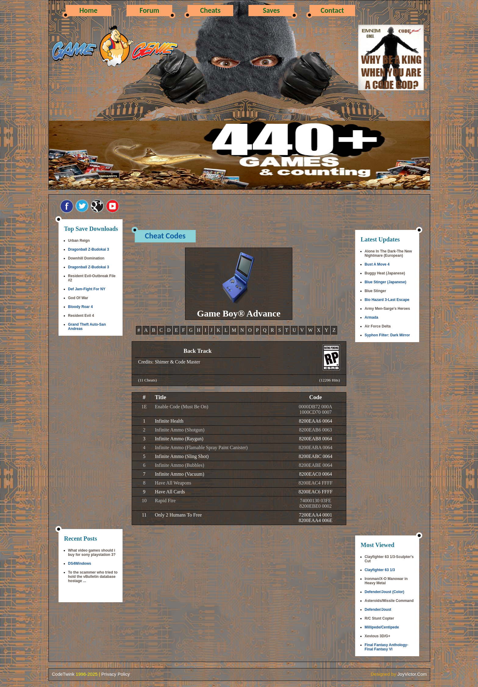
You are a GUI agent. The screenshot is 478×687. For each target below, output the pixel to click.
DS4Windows (79, 563)
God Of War (78, 298)
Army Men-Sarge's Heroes (387, 308)
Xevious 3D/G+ (377, 636)
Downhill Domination (86, 258)
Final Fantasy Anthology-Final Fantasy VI (386, 647)
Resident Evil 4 (81, 315)
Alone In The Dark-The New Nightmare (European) (388, 253)
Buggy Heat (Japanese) (385, 273)
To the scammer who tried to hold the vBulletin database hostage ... (92, 576)
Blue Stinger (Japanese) (385, 282)
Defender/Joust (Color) (384, 592)
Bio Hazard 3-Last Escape (387, 300)
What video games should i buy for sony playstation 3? (92, 552)
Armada (371, 317)
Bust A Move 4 (377, 264)
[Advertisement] (90, 433)
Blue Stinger (375, 291)
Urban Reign (79, 240)
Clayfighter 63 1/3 (380, 570)
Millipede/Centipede (382, 627)
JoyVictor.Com (412, 674)
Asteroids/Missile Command (389, 601)
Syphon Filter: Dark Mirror (387, 335)
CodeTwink (63, 674)
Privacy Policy (115, 674)
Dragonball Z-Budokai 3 (88, 249)
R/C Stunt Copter (379, 618)
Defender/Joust (378, 609)
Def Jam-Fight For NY (86, 289)
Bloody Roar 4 (80, 307)
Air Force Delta (378, 326)
